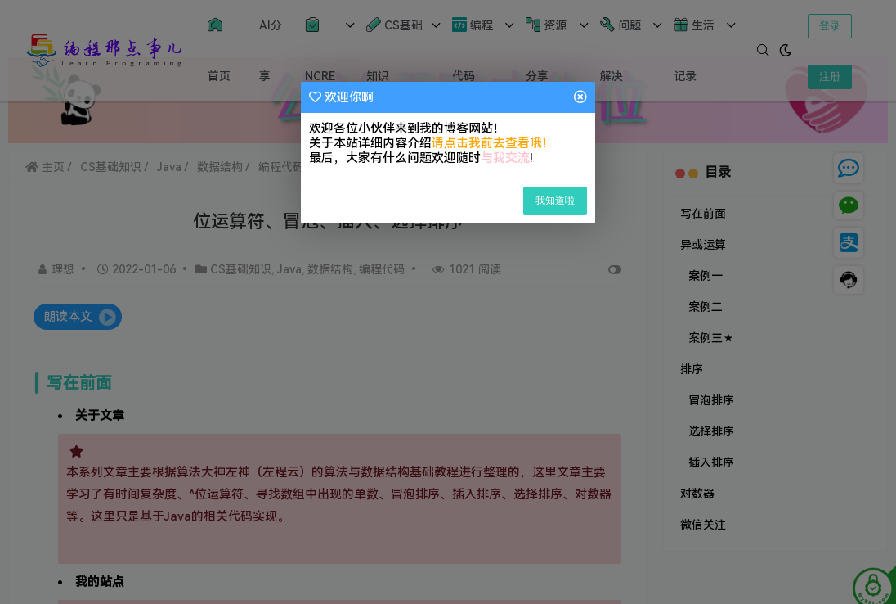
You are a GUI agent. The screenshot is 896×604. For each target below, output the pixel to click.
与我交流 (505, 158)
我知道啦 (555, 200)
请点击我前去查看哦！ (493, 143)
